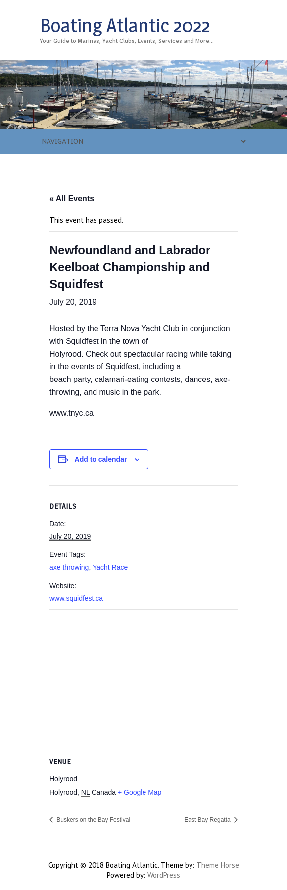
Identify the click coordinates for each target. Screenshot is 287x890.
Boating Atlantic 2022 (125, 25)
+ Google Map (139, 792)
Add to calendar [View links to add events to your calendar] (101, 459)
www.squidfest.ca (76, 598)
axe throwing (69, 567)
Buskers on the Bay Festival (92, 819)
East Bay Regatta (208, 819)
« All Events (71, 198)
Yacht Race (110, 567)
